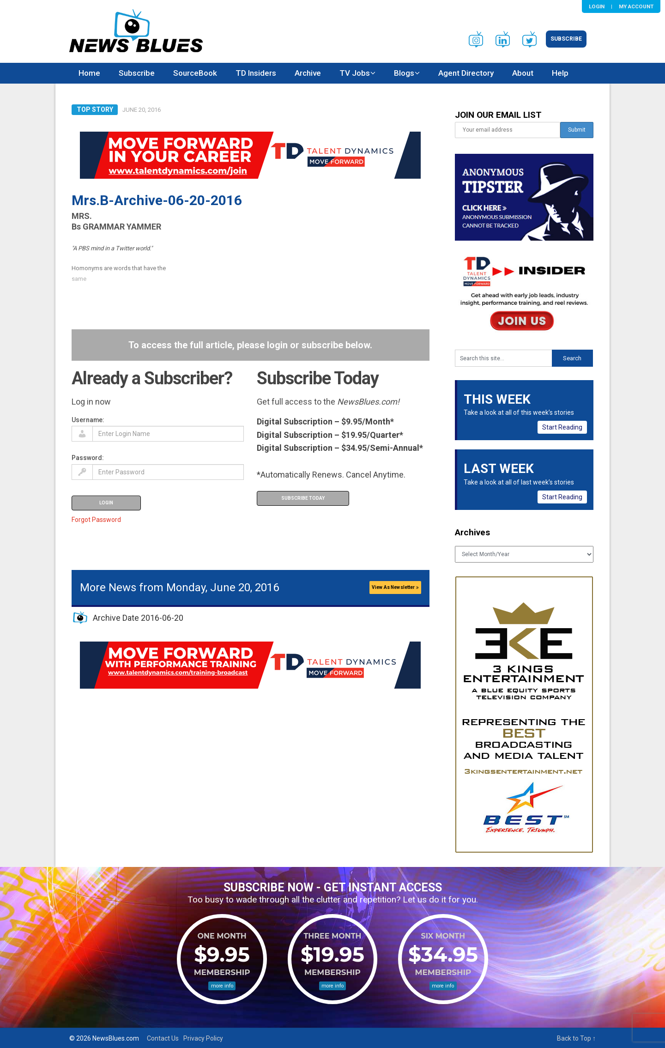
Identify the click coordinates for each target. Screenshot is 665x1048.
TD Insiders (256, 73)
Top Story (95, 109)
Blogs (404, 73)
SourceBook (195, 73)
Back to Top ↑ (576, 1038)
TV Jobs (354, 73)
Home (89, 73)
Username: (88, 420)
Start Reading (562, 427)
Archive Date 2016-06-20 (138, 618)
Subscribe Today (303, 498)
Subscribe (566, 39)
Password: (88, 457)
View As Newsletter (395, 587)
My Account (636, 6)
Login (597, 6)
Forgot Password (96, 519)
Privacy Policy (203, 1038)
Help (560, 73)
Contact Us (163, 1038)
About (522, 73)
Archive (308, 73)
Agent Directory (466, 73)
